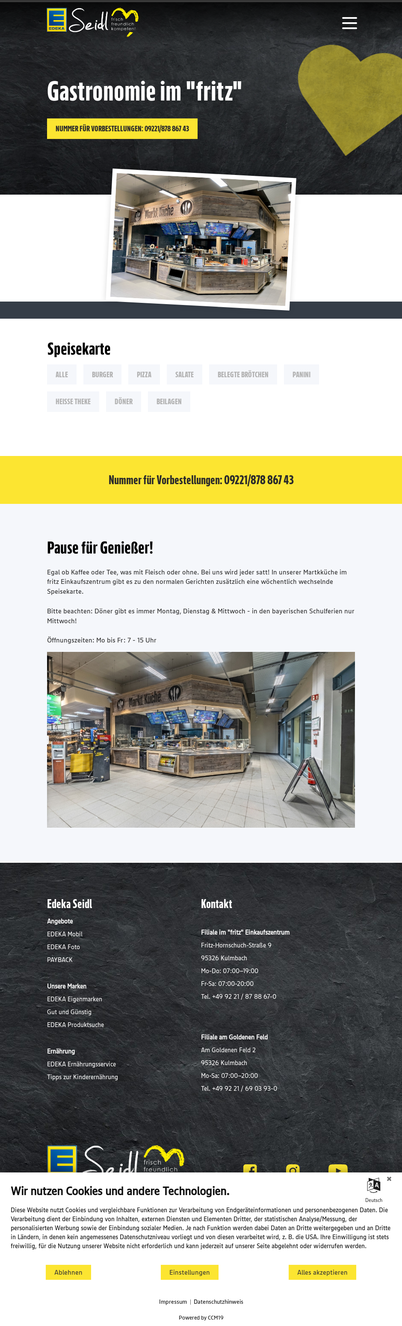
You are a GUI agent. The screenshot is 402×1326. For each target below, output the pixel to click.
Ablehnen (68, 1272)
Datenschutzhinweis (218, 1301)
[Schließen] (389, 1178)
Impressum (173, 1301)
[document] (201, 1223)
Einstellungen (189, 1272)
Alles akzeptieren (322, 1272)
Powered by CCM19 (201, 1317)
